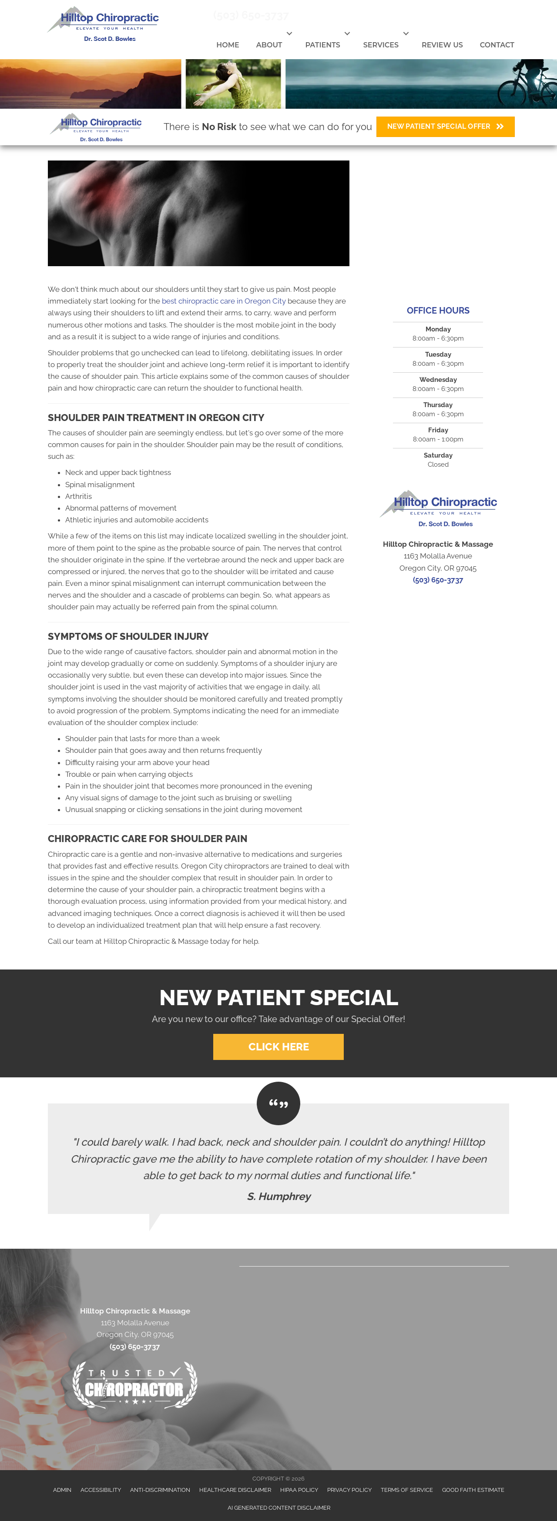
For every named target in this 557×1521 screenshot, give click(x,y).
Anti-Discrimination (160, 1490)
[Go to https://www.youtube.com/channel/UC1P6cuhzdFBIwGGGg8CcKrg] (495, 16)
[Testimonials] (278, 1158)
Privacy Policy (349, 1490)
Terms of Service (407, 1490)
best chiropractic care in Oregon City (224, 301)
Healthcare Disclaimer (235, 1490)
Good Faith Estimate (473, 1490)
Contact (497, 45)
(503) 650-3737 (251, 14)
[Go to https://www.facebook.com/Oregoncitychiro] (455, 16)
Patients (322, 45)
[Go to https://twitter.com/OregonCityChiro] (475, 16)
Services (381, 45)
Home (227, 45)
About (269, 45)
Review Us (442, 45)
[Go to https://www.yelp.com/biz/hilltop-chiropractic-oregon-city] (515, 15)
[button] (289, 33)
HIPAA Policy (299, 1490)
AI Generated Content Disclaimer (279, 1507)
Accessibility (101, 1490)
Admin (62, 1490)
